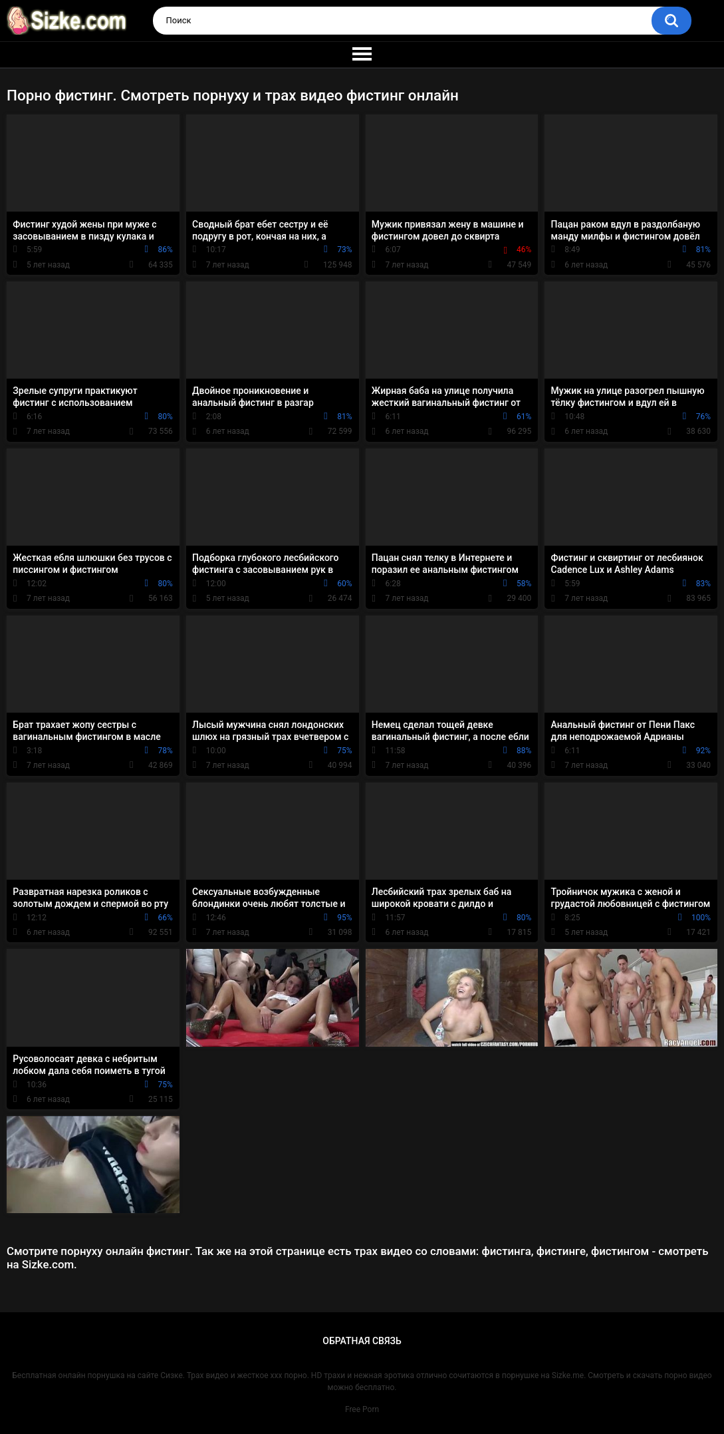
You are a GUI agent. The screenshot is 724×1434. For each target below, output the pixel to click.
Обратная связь (361, 1341)
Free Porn (362, 1409)
